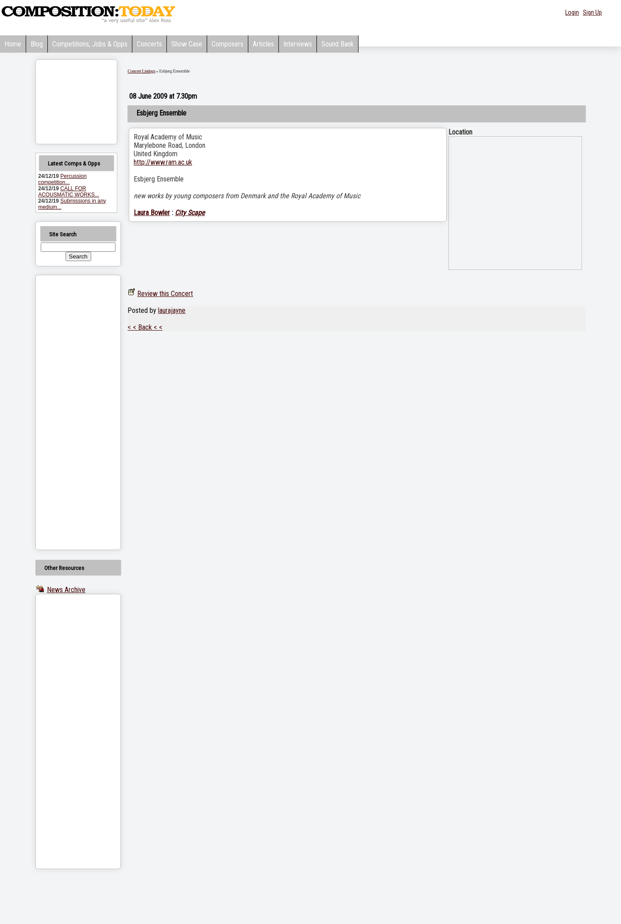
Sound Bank (337, 44)
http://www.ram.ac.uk (163, 162)
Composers (227, 44)
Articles (263, 44)
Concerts (149, 44)
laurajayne (171, 310)
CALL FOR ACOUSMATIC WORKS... (68, 191)
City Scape (190, 212)
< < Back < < (144, 327)
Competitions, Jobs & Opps (89, 44)
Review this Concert (165, 293)
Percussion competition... (62, 179)
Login (572, 12)
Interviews (297, 44)
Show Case (186, 44)
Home (12, 44)
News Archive (66, 589)
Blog (37, 44)
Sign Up (592, 12)
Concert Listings (141, 70)
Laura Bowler (152, 212)
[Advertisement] (66, 412)
